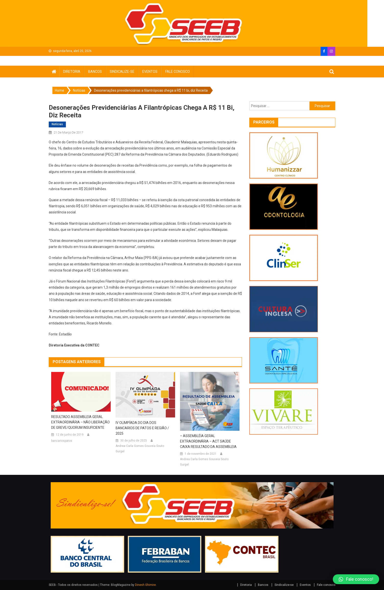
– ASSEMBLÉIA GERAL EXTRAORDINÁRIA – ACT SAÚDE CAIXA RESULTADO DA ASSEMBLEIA (208, 441)
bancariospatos (61, 440)
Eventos (149, 72)
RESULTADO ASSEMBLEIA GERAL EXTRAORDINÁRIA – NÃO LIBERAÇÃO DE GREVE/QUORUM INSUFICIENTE (80, 422)
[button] (356, 579)
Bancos (95, 72)
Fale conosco (177, 72)
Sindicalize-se (122, 72)
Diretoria (71, 72)
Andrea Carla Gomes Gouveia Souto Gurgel (140, 448)
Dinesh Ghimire (145, 585)
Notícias (57, 124)
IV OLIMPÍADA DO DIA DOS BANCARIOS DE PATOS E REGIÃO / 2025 (142, 428)
